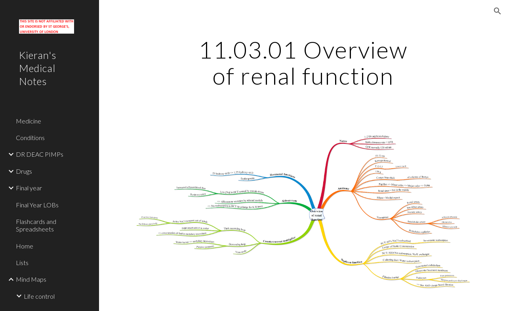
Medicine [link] (28, 121)
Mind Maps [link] (31, 279)
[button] (497, 11)
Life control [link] (39, 296)
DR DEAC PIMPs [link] (39, 154)
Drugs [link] (24, 171)
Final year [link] (29, 188)
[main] (302, 62)
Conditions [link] (30, 137)
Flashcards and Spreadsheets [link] (36, 225)
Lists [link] (22, 262)
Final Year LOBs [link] (37, 205)
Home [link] (24, 246)
